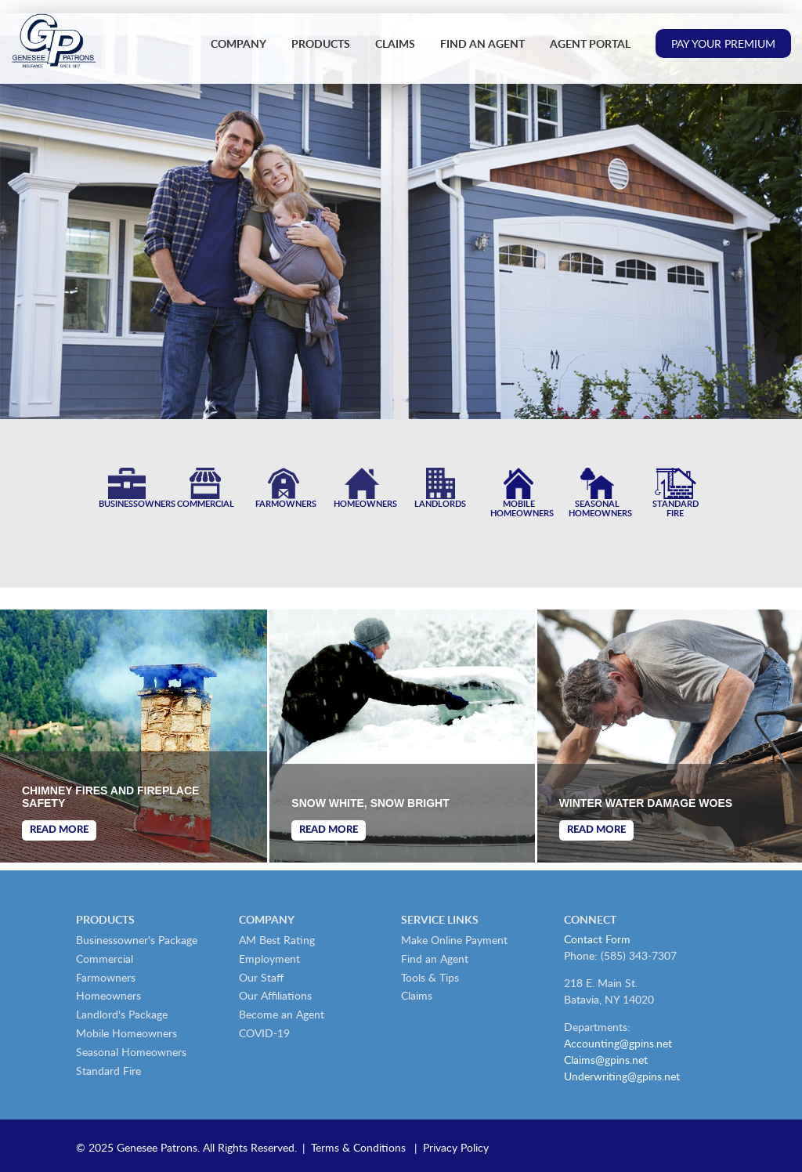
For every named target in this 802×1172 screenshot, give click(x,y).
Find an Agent (482, 43)
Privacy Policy (456, 1147)
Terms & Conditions (358, 1147)
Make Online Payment (454, 939)
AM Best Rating (277, 939)
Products (320, 43)
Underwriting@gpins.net (622, 1076)
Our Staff (261, 977)
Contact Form (597, 939)
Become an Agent (281, 1014)
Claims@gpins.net (606, 1059)
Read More (59, 830)
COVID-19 (264, 1033)
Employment (269, 958)
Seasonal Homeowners (131, 1051)
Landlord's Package (122, 1014)
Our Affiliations (275, 995)
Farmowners (105, 977)
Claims (395, 43)
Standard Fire (108, 1070)
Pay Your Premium (723, 43)
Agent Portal (590, 43)
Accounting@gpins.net (618, 1043)
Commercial (104, 958)
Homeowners (108, 995)
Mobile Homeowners (126, 1033)
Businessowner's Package (136, 939)
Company (238, 43)
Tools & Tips (430, 977)
